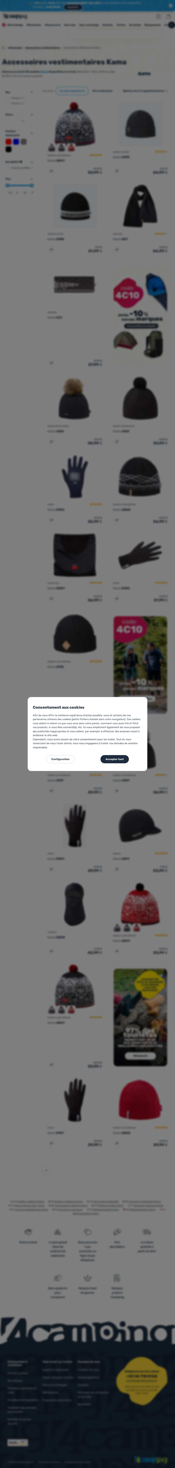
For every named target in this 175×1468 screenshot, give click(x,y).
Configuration (60, 759)
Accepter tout (115, 759)
